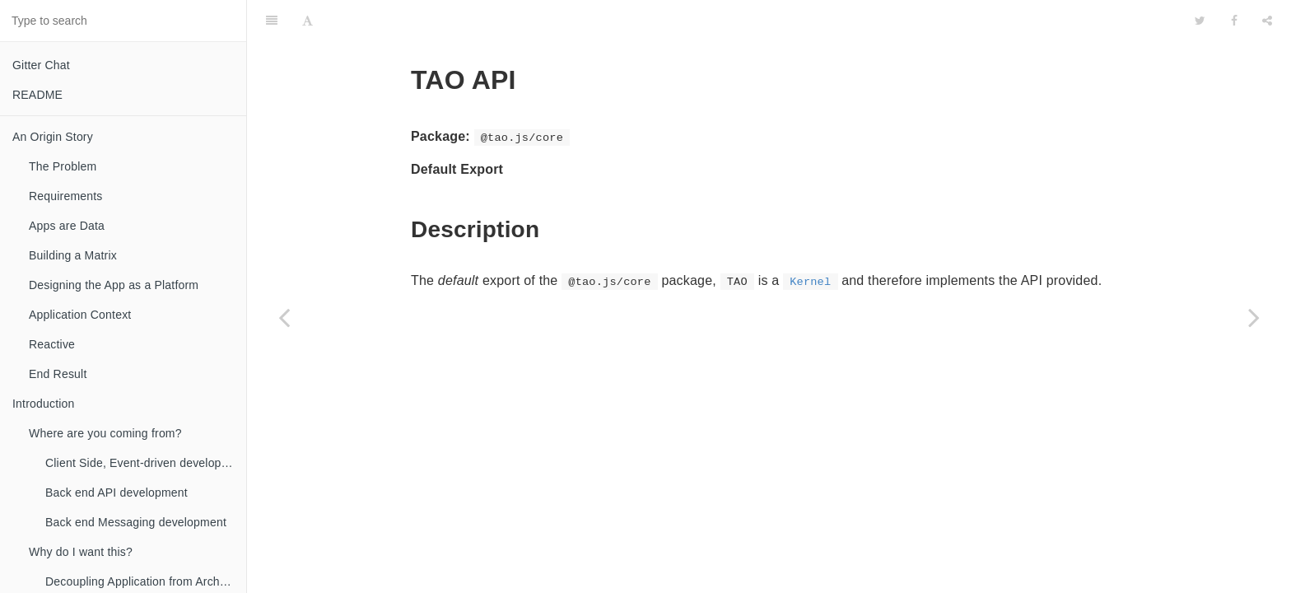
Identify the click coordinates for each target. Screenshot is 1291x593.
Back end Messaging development (135, 522)
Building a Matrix (73, 255)
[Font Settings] (307, 20)
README (37, 94)
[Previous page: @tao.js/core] (284, 317)
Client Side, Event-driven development (145, 462)
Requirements (66, 196)
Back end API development (116, 492)
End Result (57, 374)
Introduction (43, 403)
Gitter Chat (41, 65)
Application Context (80, 314)
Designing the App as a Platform (113, 285)
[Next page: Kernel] (1254, 317)
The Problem (62, 166)
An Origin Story (52, 136)
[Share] (1267, 20)
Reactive (52, 344)
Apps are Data (67, 225)
